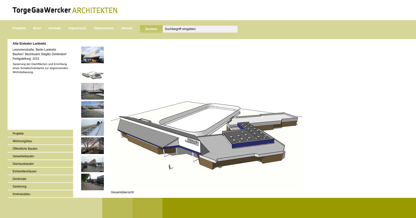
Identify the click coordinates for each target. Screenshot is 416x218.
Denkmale (19, 179)
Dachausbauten (23, 164)
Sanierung (19, 186)
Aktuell (126, 28)
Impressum (77, 28)
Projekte (19, 28)
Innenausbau (21, 194)
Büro (37, 28)
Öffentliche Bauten (25, 148)
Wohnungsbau (22, 141)
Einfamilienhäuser (25, 171)
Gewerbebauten (23, 156)
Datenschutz (103, 28)
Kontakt (55, 28)
